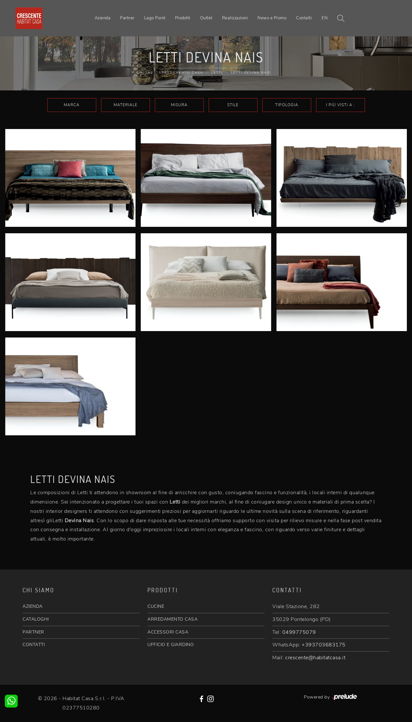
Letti (217, 72)
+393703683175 (324, 644)
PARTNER (33, 632)
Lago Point (154, 18)
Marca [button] (72, 104)
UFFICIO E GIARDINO (170, 645)
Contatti (304, 18)
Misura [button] (179, 104)
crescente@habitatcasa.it (315, 657)
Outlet (206, 18)
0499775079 (299, 632)
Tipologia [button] (286, 104)
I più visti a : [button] (340, 104)
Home (147, 72)
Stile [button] (233, 104)
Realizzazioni (235, 18)
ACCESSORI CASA (167, 632)
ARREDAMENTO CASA (172, 619)
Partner (127, 18)
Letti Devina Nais (251, 72)
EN (325, 18)
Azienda (103, 18)
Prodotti (183, 18)
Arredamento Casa (181, 72)
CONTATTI (34, 645)
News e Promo (272, 18)
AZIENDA (33, 606)
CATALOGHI (36, 619)
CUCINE (155, 606)
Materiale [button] (125, 104)
